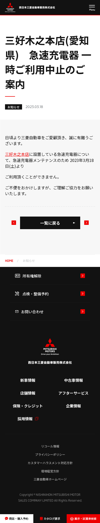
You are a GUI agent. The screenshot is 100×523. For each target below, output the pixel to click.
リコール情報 (50, 446)
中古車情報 (73, 380)
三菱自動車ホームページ (50, 479)
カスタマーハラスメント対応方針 (50, 463)
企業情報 (73, 405)
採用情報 (28, 418)
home (9, 260)
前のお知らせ (14, 222)
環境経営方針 (50, 471)
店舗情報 (27, 393)
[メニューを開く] (92, 8)
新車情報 (27, 380)
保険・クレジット (28, 405)
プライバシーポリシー (50, 454)
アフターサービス (73, 393)
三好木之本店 (17, 154)
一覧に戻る (50, 223)
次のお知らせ (86, 222)
